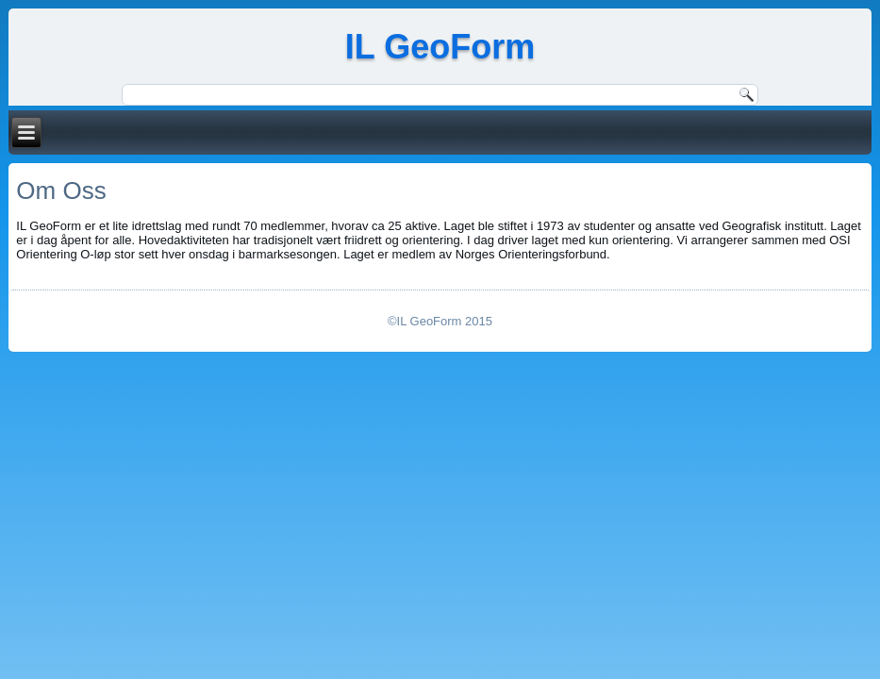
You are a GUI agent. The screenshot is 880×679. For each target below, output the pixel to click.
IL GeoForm (440, 46)
